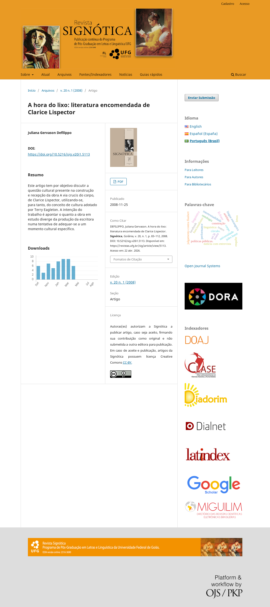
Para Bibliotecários (198, 184)
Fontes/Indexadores (95, 74)
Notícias (125, 74)
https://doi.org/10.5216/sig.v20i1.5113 (59, 154)
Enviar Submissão (201, 97)
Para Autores (194, 177)
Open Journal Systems (202, 266)
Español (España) (204, 133)
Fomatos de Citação (127, 259)
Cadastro (227, 3)
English (196, 126)
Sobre (26, 74)
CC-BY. (127, 362)
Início (32, 90)
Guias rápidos (151, 74)
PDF (120, 181)
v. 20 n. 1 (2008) (71, 90)
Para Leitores (194, 170)
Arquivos (64, 74)
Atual (45, 74)
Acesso (245, 3)
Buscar (238, 74)
